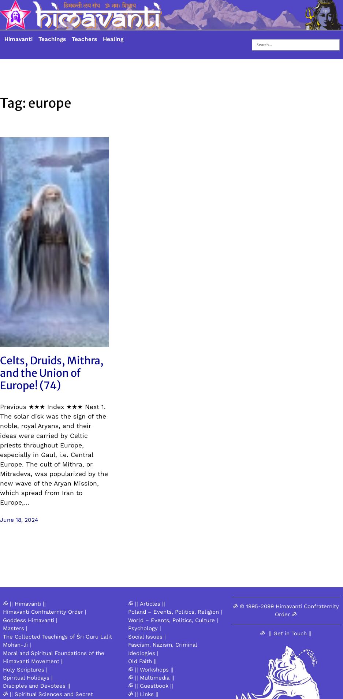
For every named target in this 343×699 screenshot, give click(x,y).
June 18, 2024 (19, 520)
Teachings (52, 39)
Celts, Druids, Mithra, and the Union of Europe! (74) (52, 373)
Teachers (84, 39)
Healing (113, 39)
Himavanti (18, 39)
